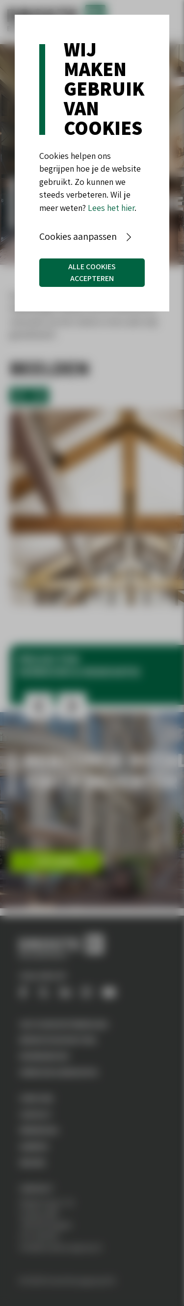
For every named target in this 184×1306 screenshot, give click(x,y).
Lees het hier (111, 207)
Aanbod (34, 1146)
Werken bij (39, 1130)
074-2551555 (39, 1236)
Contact (36, 1114)
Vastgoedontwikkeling (64, 1024)
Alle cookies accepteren (92, 272)
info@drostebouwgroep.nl (61, 1247)
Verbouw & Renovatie (59, 1072)
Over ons (36, 1098)
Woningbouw (44, 1056)
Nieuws (33, 1162)
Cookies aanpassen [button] (78, 236)
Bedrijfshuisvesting (58, 1040)
